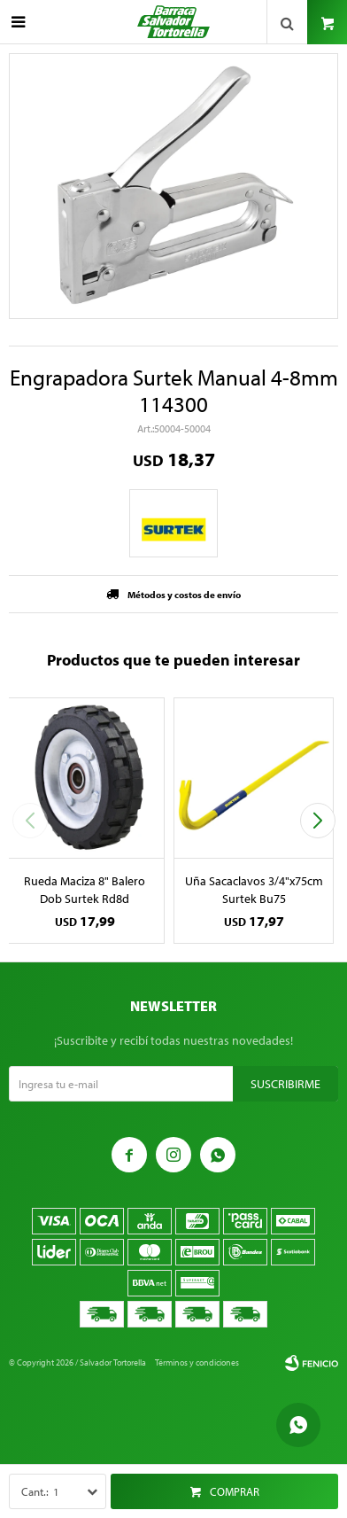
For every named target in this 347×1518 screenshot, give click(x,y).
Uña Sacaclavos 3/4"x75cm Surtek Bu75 (254, 890)
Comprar (234, 1491)
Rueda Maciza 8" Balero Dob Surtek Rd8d (84, 890)
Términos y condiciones (197, 1362)
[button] (317, 820)
